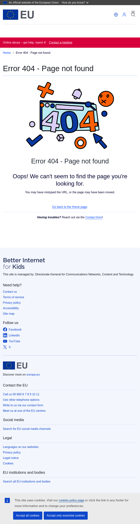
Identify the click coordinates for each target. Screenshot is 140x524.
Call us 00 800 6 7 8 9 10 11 (21, 394)
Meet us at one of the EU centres (24, 410)
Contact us (10, 291)
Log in (124, 14)
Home (7, 52)
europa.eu (33, 374)
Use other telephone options (21, 399)
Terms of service (13, 297)
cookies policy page (71, 500)
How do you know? (75, 2)
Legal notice (11, 457)
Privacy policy (12, 302)
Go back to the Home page (69, 206)
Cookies (8, 463)
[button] (116, 14)
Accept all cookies (27, 515)
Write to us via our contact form (23, 405)
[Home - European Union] (18, 15)
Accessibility (11, 308)
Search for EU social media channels (27, 428)
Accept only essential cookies (66, 515)
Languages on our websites (21, 446)
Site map (8, 313)
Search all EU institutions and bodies (26, 481)
